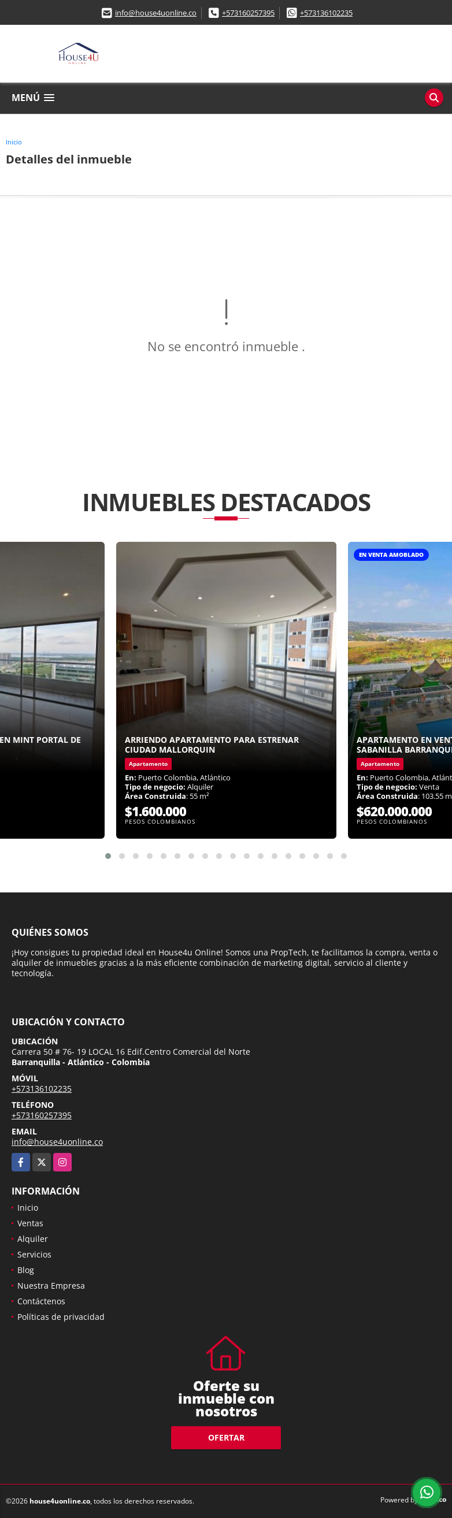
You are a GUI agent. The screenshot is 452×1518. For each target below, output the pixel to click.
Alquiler (32, 1238)
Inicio (14, 141)
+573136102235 (326, 13)
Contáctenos (41, 1301)
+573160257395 (248, 13)
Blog (25, 1269)
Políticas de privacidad (61, 1316)
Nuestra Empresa (51, 1285)
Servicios (34, 1254)
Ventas (30, 1223)
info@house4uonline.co (156, 13)
